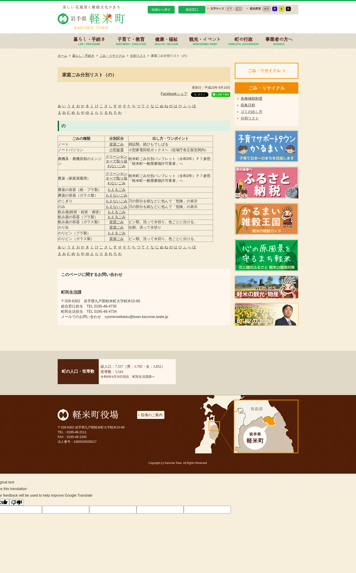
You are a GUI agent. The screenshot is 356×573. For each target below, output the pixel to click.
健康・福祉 (166, 39)
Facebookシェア (174, 94)
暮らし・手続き (89, 39)
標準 (229, 8)
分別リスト (138, 56)
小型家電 (116, 150)
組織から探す (161, 9)
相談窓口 (191, 9)
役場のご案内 (152, 415)
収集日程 (248, 105)
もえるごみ (116, 190)
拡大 (238, 8)
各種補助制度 (251, 98)
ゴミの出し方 (251, 112)
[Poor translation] (16, 502)
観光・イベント (205, 39)
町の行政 (244, 39)
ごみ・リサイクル (112, 56)
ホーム (62, 56)
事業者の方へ (279, 39)
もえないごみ (116, 195)
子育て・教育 (131, 39)
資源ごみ (116, 144)
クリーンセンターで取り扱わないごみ (116, 161)
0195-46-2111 (77, 432)
